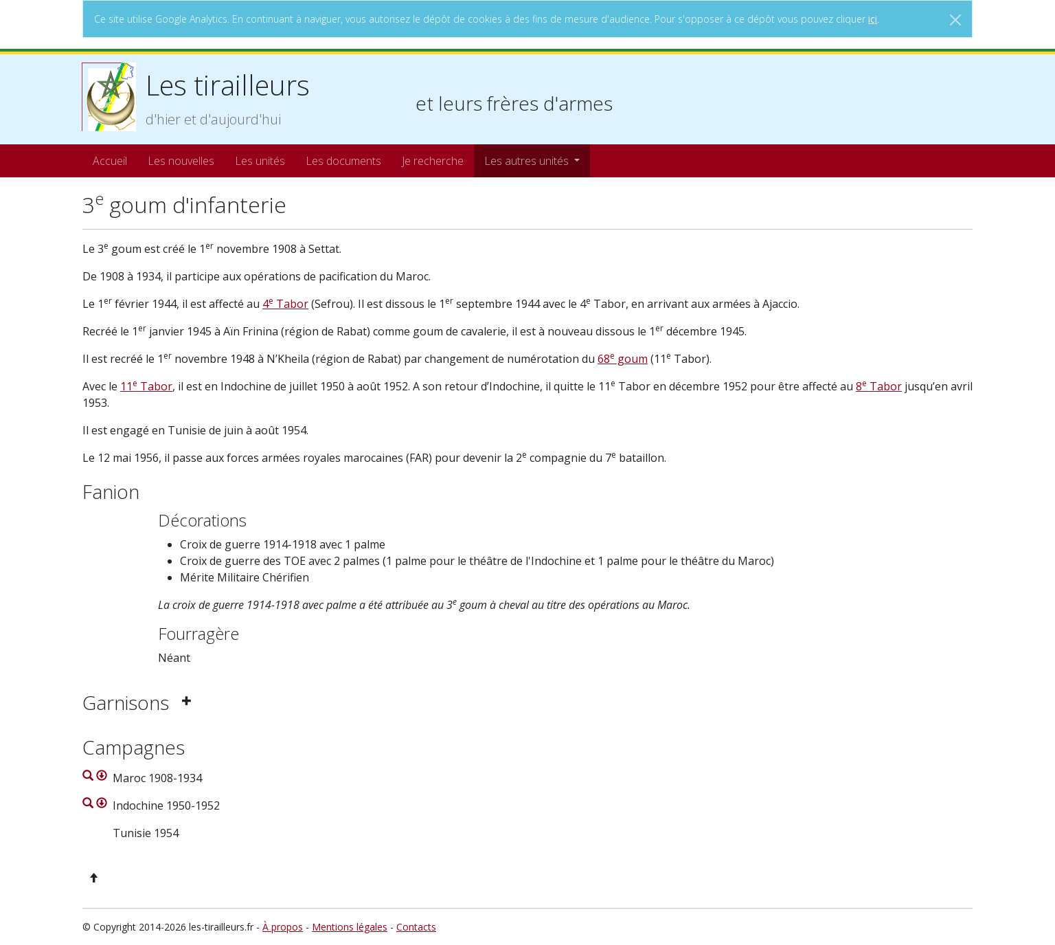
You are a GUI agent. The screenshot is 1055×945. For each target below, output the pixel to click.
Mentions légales (349, 926)
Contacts (416, 926)
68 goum (623, 358)
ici (872, 18)
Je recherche (433, 160)
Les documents (343, 160)
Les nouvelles (181, 160)
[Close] (955, 20)
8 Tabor (879, 386)
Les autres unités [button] (527, 160)
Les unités (260, 160)
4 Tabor (285, 303)
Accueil (110, 160)
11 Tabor (146, 386)
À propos (282, 926)
